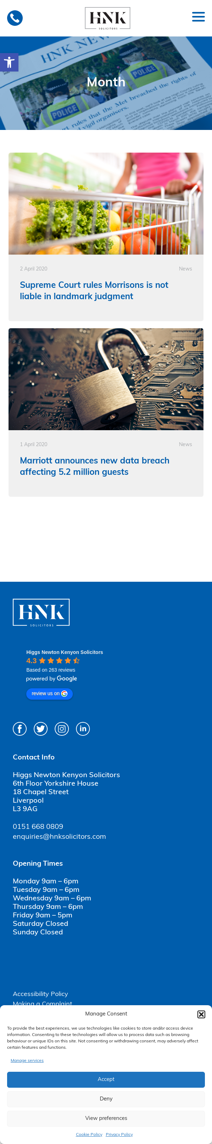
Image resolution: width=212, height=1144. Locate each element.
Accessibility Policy (40, 994)
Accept (106, 1079)
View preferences (106, 1118)
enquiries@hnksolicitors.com (59, 837)
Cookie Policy (89, 1135)
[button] (9, 62)
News (185, 269)
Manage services (27, 1061)
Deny (106, 1099)
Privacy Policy (119, 1135)
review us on (49, 693)
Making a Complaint (42, 1004)
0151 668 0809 (38, 827)
